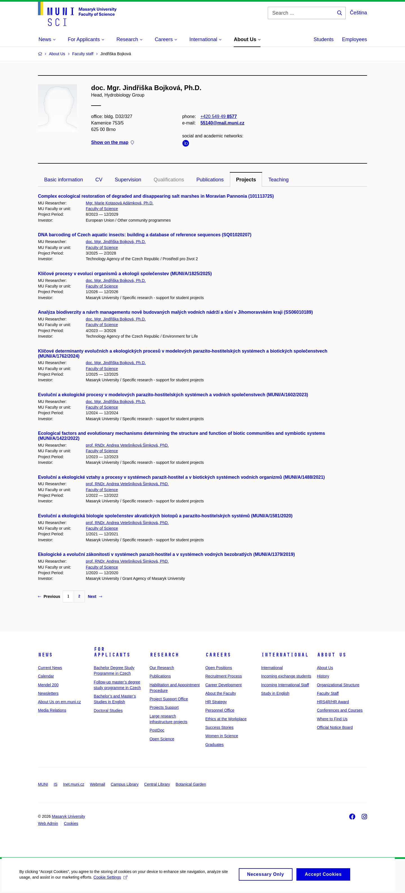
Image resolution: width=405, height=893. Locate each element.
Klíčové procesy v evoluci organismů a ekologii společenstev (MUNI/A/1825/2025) (125, 273)
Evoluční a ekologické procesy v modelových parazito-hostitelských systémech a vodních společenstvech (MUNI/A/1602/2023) (173, 394)
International (285, 655)
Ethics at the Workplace (226, 719)
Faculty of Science (102, 208)
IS (55, 784)
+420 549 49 (219, 116)
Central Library (157, 784)
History (323, 676)
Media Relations (52, 710)
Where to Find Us (332, 719)
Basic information (63, 179)
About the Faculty (220, 693)
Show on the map (112, 142)
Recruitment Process (223, 676)
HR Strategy (216, 702)
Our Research (162, 667)
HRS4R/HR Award (333, 702)
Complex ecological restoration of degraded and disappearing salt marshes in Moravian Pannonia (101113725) (156, 196)
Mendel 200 (48, 685)
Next (95, 596)
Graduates (214, 744)
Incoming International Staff (285, 685)
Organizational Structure (338, 685)
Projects (246, 179)
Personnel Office (219, 710)
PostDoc (157, 730)
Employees (354, 39)
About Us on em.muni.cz (59, 702)
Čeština (358, 12)
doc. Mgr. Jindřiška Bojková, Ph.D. (116, 241)
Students (324, 39)
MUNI (43, 784)
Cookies (71, 823)
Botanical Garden (191, 784)
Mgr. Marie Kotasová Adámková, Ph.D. (119, 203)
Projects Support (164, 707)
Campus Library (125, 784)
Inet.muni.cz (73, 784)
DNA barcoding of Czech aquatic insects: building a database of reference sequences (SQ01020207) (144, 234)
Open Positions (218, 667)
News (45, 655)
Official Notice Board (335, 727)
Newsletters (48, 693)
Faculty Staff (328, 693)
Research (164, 655)
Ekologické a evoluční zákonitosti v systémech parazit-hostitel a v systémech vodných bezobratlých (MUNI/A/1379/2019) (166, 554)
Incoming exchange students (286, 676)
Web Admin (48, 823)
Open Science (162, 739)
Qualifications (169, 179)
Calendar (46, 676)
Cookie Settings (111, 879)
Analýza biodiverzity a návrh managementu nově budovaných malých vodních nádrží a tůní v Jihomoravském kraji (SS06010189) (175, 312)
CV (98, 179)
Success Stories (219, 727)
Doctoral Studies (108, 710)
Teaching (278, 179)
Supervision (128, 179)
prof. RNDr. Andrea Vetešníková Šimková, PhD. (127, 445)
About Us (331, 655)
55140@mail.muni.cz (222, 123)
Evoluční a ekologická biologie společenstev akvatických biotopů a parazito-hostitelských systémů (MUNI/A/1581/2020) (165, 515)
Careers (218, 655)
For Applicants (112, 652)
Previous (49, 596)
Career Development (223, 685)
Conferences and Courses (340, 710)
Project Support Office (169, 699)
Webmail (97, 784)
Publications (210, 179)
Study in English (275, 693)
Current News (50, 667)
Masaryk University (68, 816)
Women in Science (221, 736)
